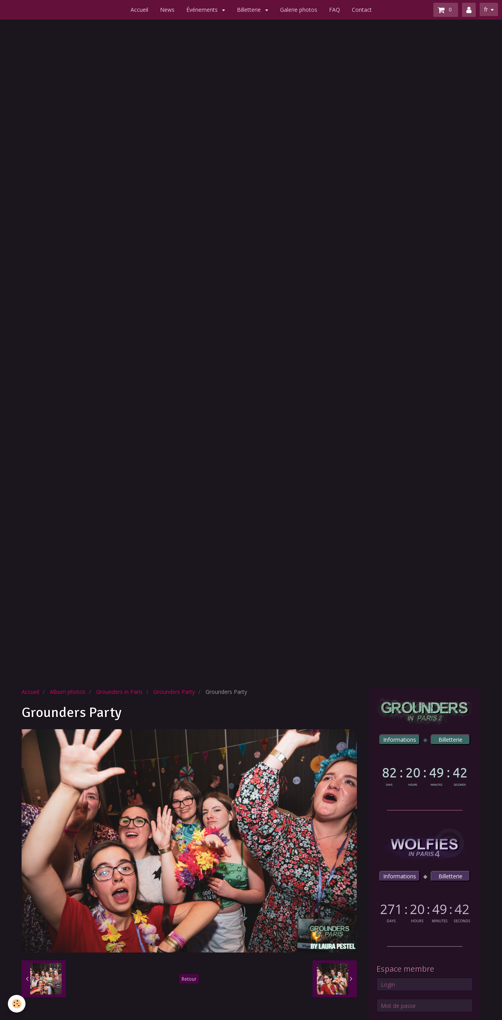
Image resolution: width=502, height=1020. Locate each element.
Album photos (67, 691)
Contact (362, 9)
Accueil (139, 9)
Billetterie (249, 9)
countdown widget (424, 775)
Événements (202, 9)
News (167, 9)
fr (486, 9)
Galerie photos (298, 9)
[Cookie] (16, 1004)
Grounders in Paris (119, 691)
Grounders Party (174, 691)
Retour (189, 979)
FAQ (334, 9)
